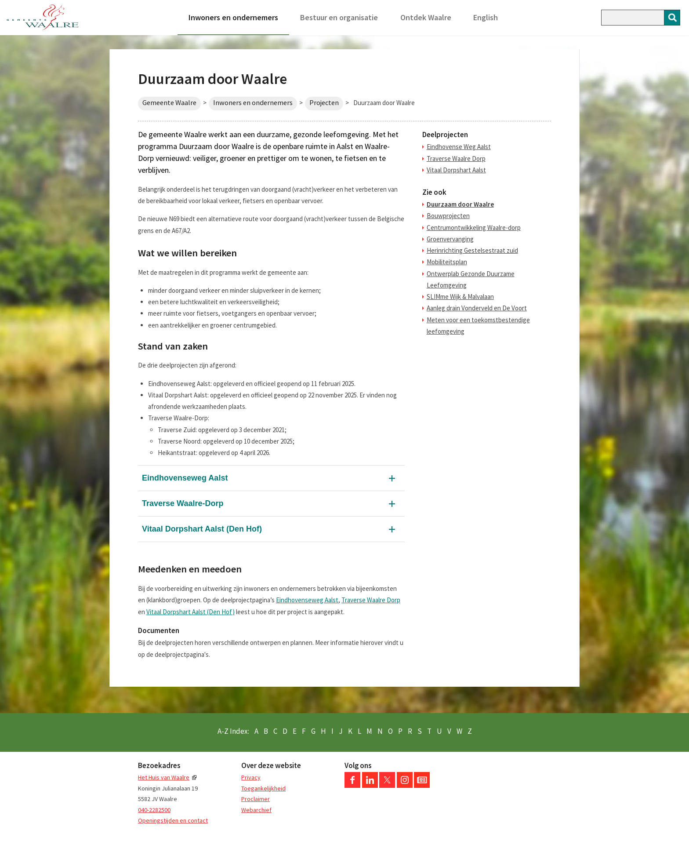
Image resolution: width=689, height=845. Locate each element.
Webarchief (256, 810)
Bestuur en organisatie (339, 17)
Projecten (324, 102)
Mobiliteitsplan (447, 262)
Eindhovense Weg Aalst (459, 146)
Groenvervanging (450, 239)
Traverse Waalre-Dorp (182, 503)
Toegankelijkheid (263, 788)
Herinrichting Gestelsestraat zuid (472, 250)
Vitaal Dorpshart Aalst (456, 170)
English (485, 17)
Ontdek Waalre (425, 17)
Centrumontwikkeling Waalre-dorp (474, 227)
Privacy (251, 777)
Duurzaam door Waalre (460, 204)
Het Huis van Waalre (163, 777)
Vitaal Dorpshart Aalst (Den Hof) (202, 528)
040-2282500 (154, 810)
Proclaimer (255, 799)
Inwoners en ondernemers (233, 17)
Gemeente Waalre (169, 102)
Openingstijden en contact (173, 820)
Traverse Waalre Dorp (370, 600)
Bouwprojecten (448, 215)
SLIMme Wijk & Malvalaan (460, 296)
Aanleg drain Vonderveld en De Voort (477, 308)
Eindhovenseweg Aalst (185, 477)
